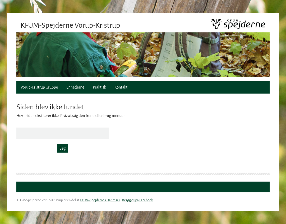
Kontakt (120, 87)
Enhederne (75, 87)
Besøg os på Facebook (137, 200)
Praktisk (99, 87)
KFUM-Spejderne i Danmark (100, 200)
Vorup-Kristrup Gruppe (39, 87)
